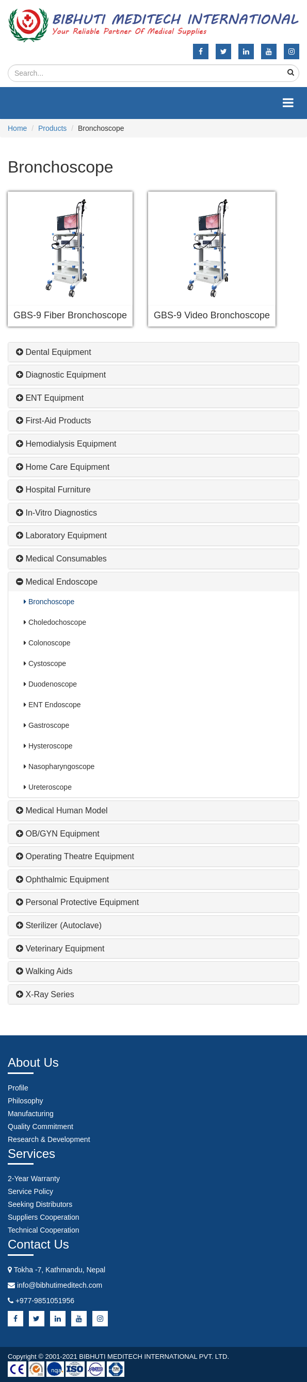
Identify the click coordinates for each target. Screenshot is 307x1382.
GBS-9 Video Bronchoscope (212, 315)
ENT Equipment (50, 398)
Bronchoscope (49, 602)
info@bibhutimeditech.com (59, 1285)
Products (52, 128)
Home (17, 128)
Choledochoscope (55, 622)
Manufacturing (31, 1114)
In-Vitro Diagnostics (56, 512)
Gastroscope (46, 725)
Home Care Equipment (62, 467)
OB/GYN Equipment (58, 833)
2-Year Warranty (34, 1178)
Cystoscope (45, 663)
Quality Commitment (40, 1126)
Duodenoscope (50, 684)
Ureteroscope (48, 787)
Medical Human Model (62, 810)
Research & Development (49, 1139)
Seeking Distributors (40, 1204)
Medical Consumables (61, 558)
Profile (18, 1088)
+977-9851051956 (44, 1300)
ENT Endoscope (52, 705)
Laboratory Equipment (61, 535)
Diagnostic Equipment (61, 374)
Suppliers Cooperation (43, 1217)
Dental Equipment (53, 352)
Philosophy (25, 1101)
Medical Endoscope (57, 581)
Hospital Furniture (53, 489)
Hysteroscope (48, 746)
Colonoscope (47, 643)
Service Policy (30, 1191)
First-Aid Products (53, 420)
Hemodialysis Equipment (66, 443)
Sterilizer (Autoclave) (59, 925)
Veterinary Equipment (60, 948)
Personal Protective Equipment (77, 902)
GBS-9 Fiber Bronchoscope (70, 315)
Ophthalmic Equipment (62, 879)
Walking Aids (44, 971)
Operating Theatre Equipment (75, 856)
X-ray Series (45, 994)
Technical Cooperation (43, 1230)
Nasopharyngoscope (59, 766)
